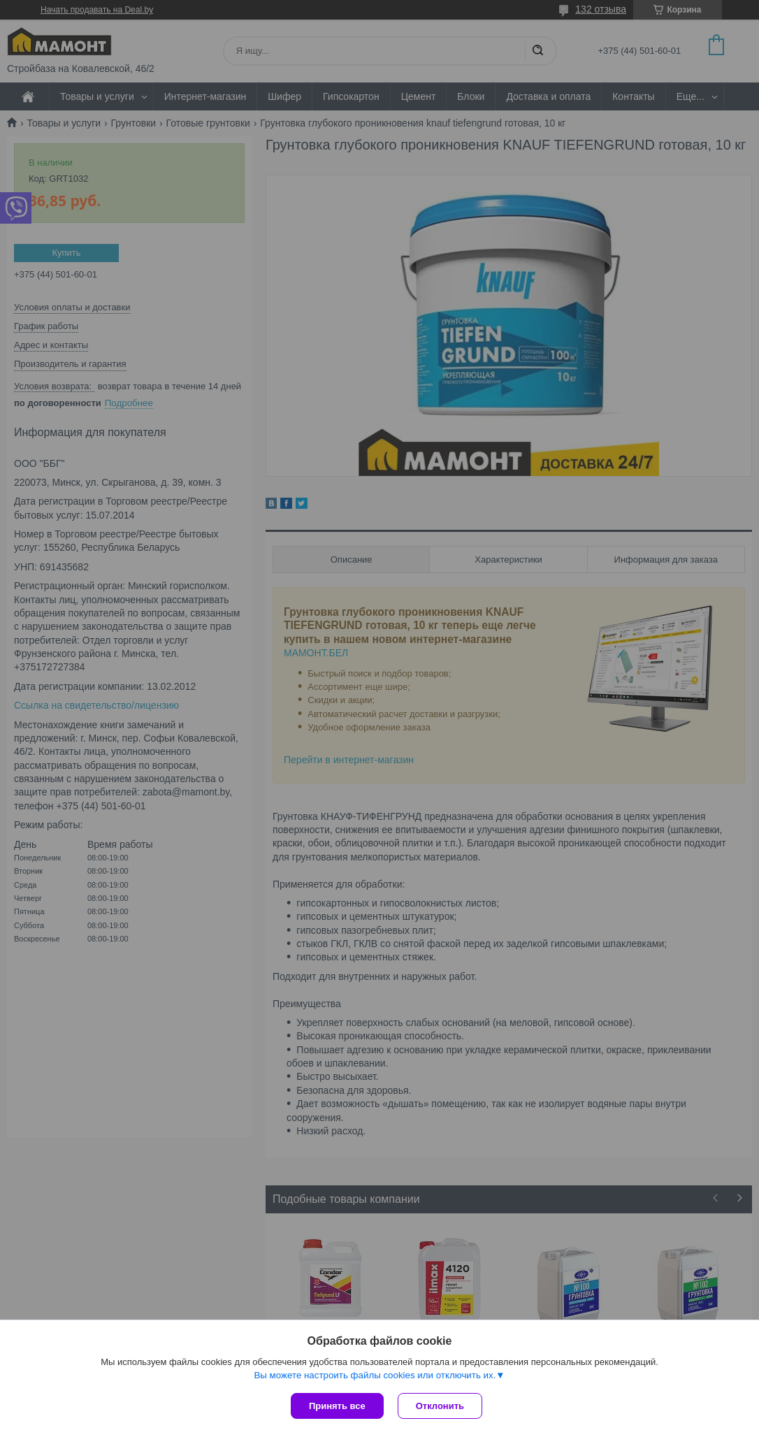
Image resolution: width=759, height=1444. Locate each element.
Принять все (337, 1406)
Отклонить (440, 1406)
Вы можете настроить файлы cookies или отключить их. (375, 1375)
